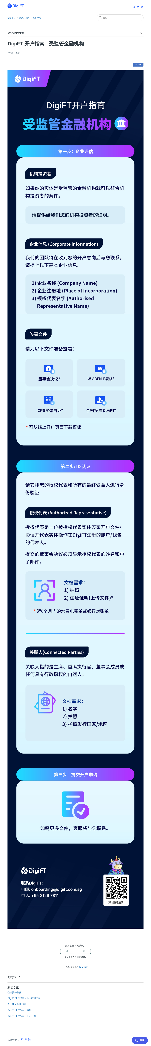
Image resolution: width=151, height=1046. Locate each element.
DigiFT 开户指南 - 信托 (19, 1010)
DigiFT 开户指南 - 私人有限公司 (23, 998)
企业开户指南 (14, 992)
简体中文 (19, 1039)
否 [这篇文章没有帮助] (84, 951)
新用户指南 (24, 18)
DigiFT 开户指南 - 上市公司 (21, 1016)
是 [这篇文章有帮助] (67, 951)
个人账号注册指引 (16, 1004)
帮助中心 (11, 18)
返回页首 (14, 977)
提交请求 (83, 967)
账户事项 (37, 18)
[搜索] (120, 18)
